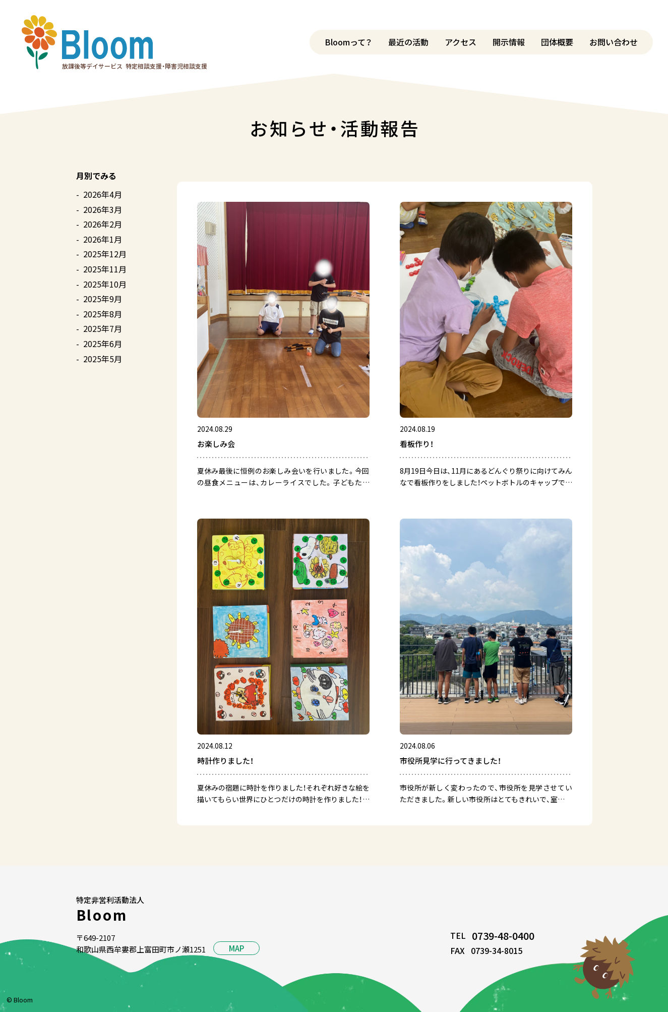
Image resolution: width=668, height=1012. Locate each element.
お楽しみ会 (217, 443)
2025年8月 (102, 314)
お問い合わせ (613, 42)
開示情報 (509, 42)
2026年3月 (102, 209)
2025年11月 (105, 269)
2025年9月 (102, 299)
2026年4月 (102, 194)
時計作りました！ (227, 760)
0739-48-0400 (503, 935)
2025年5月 (102, 359)
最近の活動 (408, 42)
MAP (236, 947)
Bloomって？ (348, 42)
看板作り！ (418, 443)
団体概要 (557, 42)
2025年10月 (105, 284)
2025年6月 (102, 344)
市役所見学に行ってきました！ (454, 760)
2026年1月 (102, 239)
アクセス (460, 42)
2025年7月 (102, 328)
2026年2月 (102, 224)
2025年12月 (105, 254)
